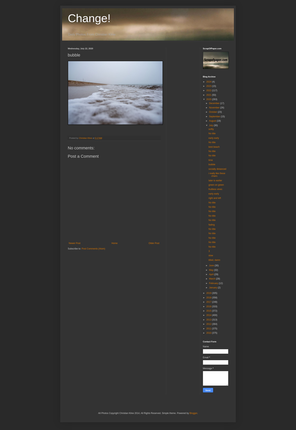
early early (213, 138)
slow (210, 255)
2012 (209, 324)
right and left (214, 198)
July (211, 125)
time (210, 160)
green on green (216, 185)
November (214, 107)
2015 (209, 311)
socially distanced (217, 169)
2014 (209, 315)
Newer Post (74, 243)
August (213, 121)
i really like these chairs (216, 174)
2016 (209, 306)
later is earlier (215, 180)
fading (211, 224)
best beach (214, 147)
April (211, 274)
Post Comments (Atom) (93, 248)
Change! (89, 18)
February (214, 283)
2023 (209, 86)
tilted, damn (214, 260)
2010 (209, 333)
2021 (209, 95)
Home (115, 243)
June (211, 265)
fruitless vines (215, 189)
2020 (209, 99)
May (211, 270)
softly (211, 129)
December (214, 103)
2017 (209, 302)
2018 (209, 297)
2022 (209, 90)
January (213, 287)
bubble (211, 164)
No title (211, 133)
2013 (209, 319)
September (215, 116)
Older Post (154, 243)
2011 (209, 328)
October (213, 112)
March (212, 278)
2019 (209, 293)
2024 (209, 81)
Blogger (193, 413)
